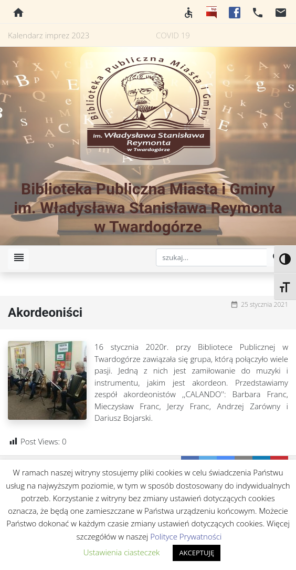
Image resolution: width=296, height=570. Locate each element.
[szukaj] (211, 257)
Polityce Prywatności (185, 536)
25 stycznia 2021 (264, 304)
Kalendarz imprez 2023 (48, 35)
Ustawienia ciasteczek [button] (121, 552)
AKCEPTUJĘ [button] (196, 552)
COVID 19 (173, 35)
